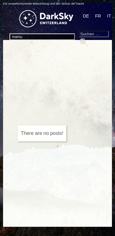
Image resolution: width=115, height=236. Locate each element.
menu (17, 36)
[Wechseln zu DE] (86, 16)
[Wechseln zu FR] (98, 16)
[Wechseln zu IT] (109, 16)
